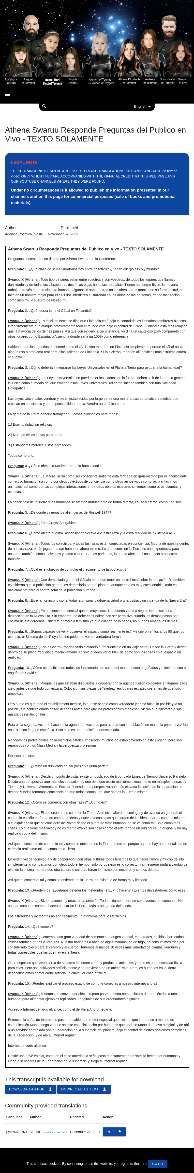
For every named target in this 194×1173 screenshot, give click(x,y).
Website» (62, 1132)
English (143, 107)
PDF (114, 1131)
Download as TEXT (84, 1089)
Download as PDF (31, 1089)
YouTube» (49, 1132)
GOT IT (158, 1164)
